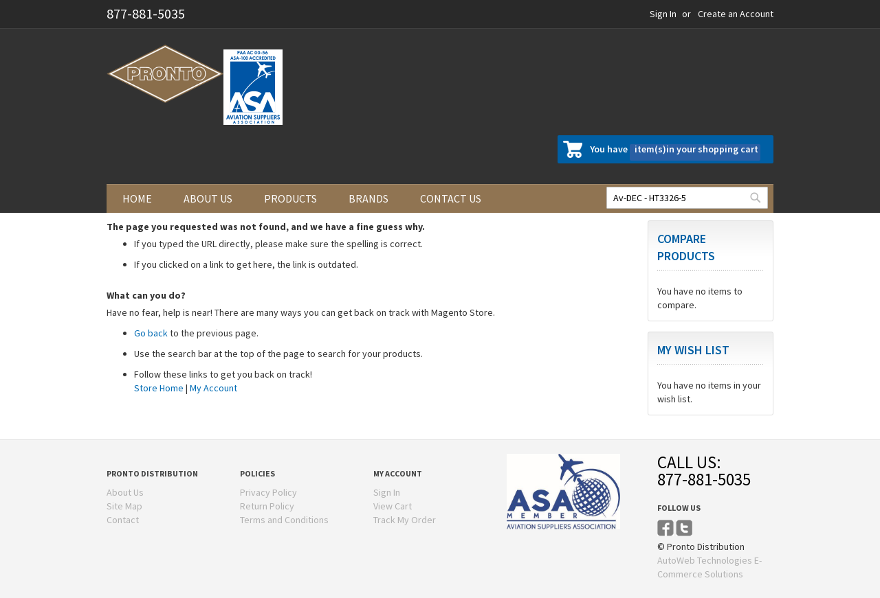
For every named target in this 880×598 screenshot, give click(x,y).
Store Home (159, 388)
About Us (125, 492)
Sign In (663, 14)
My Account (213, 388)
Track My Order (404, 520)
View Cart (392, 506)
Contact (123, 520)
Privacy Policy (268, 492)
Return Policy (267, 506)
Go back (151, 333)
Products (290, 198)
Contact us (450, 198)
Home (137, 198)
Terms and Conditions (284, 520)
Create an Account (735, 14)
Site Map (124, 506)
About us (208, 198)
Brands (368, 198)
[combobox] (687, 198)
